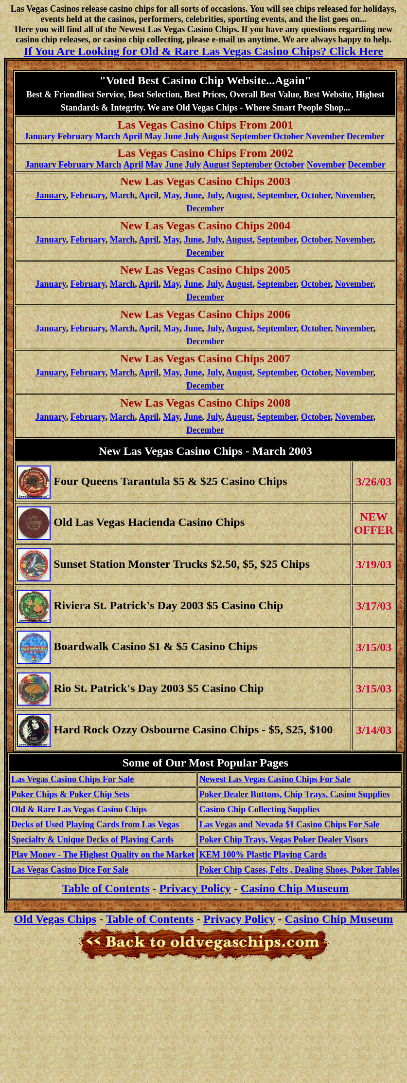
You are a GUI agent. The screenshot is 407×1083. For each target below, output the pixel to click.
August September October (252, 136)
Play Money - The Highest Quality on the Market (103, 854)
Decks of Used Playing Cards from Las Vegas (95, 824)
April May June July (161, 136)
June (174, 164)
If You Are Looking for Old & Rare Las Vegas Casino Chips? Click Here (203, 51)
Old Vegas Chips (55, 919)
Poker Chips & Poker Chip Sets (70, 794)
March (122, 195)
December (367, 164)
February (88, 195)
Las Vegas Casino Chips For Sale (72, 779)
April (149, 195)
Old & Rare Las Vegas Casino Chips (79, 809)
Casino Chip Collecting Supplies (259, 809)
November (326, 164)
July (193, 164)
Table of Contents (150, 919)
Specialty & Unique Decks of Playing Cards (92, 839)
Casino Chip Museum (295, 888)
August (216, 164)
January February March (72, 136)
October (289, 164)
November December (345, 136)
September (251, 164)
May (153, 164)
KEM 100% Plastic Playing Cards (263, 854)
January (50, 239)
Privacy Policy (195, 888)
